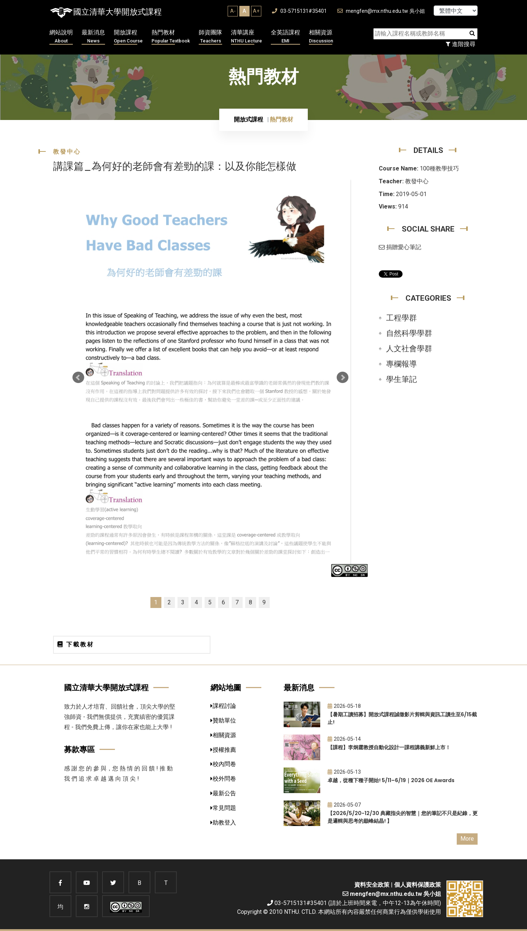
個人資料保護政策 (417, 884)
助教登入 (223, 822)
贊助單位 (223, 720)
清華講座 (246, 37)
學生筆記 (401, 379)
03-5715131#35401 (299, 11)
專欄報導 (401, 364)
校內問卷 (223, 764)
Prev (78, 377)
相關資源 (321, 37)
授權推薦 (223, 749)
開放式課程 (248, 119)
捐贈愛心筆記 (400, 247)
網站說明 (61, 37)
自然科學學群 (409, 333)
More (467, 838)
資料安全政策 (371, 884)
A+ (256, 11)
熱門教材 (171, 37)
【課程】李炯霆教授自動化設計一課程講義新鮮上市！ (389, 747)
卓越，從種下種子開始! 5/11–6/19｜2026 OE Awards (391, 780)
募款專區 (79, 749)
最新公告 (223, 793)
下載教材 (75, 644)
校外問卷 (223, 778)
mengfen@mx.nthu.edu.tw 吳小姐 (381, 11)
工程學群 (401, 318)
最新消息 (93, 37)
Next (342, 377)
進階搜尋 (460, 44)
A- (233, 11)
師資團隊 (210, 37)
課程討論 (223, 705)
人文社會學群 (409, 348)
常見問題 (223, 807)
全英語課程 (285, 37)
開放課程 (128, 37)
